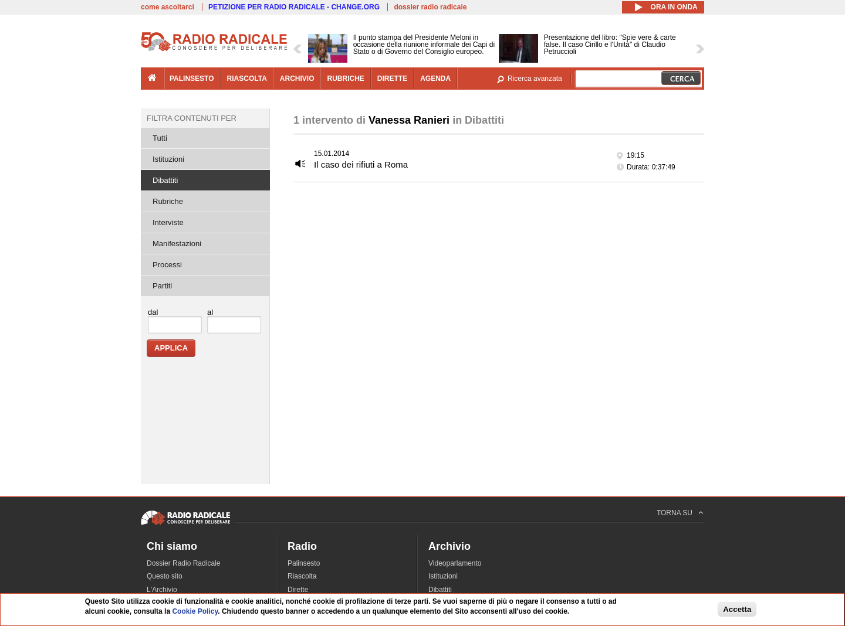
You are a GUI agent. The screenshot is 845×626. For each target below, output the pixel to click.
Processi (167, 264)
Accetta (737, 609)
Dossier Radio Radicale (183, 563)
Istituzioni (168, 159)
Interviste (168, 222)
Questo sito (164, 576)
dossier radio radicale (430, 7)
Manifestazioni (177, 243)
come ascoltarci (167, 7)
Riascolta (302, 576)
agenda (435, 78)
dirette (392, 78)
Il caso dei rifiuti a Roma (361, 164)
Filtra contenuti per (191, 118)
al (210, 312)
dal (153, 312)
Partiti (162, 285)
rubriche (345, 78)
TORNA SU (674, 513)
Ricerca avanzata (535, 78)
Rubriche (168, 201)
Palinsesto (304, 563)
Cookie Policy (195, 611)
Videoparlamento (455, 563)
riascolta (247, 78)
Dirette (298, 590)
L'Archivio (162, 590)
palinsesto (192, 78)
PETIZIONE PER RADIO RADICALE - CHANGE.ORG (294, 7)
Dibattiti (165, 180)
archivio (297, 78)
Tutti (160, 138)
